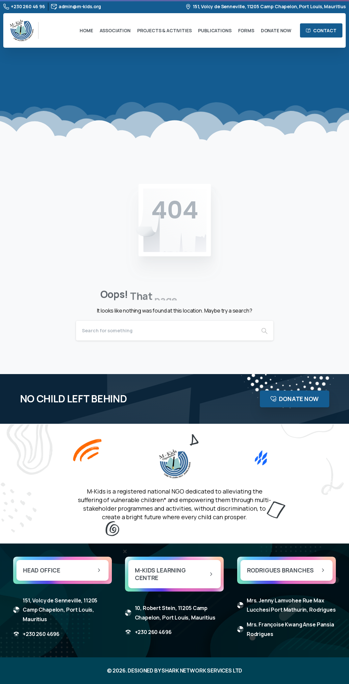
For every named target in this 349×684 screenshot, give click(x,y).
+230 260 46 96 (24, 6)
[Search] (166, 331)
